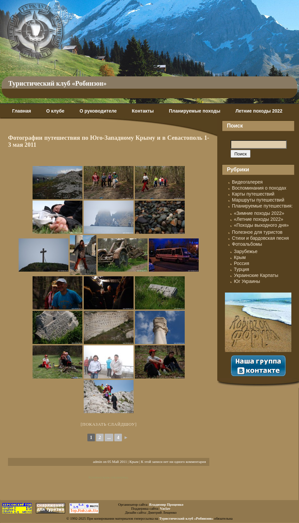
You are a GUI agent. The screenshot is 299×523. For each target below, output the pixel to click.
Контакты (143, 111)
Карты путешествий (253, 194)
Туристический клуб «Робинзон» (57, 83)
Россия (241, 263)
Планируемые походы (194, 111)
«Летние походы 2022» (258, 219)
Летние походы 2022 (259, 111)
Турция (241, 269)
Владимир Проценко (166, 504)
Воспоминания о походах (259, 188)
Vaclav (165, 508)
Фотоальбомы (247, 244)
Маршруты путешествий (258, 200)
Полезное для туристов (257, 232)
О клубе (55, 111)
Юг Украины (247, 281)
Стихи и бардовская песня (260, 238)
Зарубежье (245, 251)
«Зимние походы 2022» (259, 213)
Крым (134, 462)
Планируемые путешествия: (262, 206)
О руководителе (98, 111)
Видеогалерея (247, 182)
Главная (21, 111)
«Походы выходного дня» (261, 225)
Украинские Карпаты (256, 275)
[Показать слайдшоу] (109, 424)
